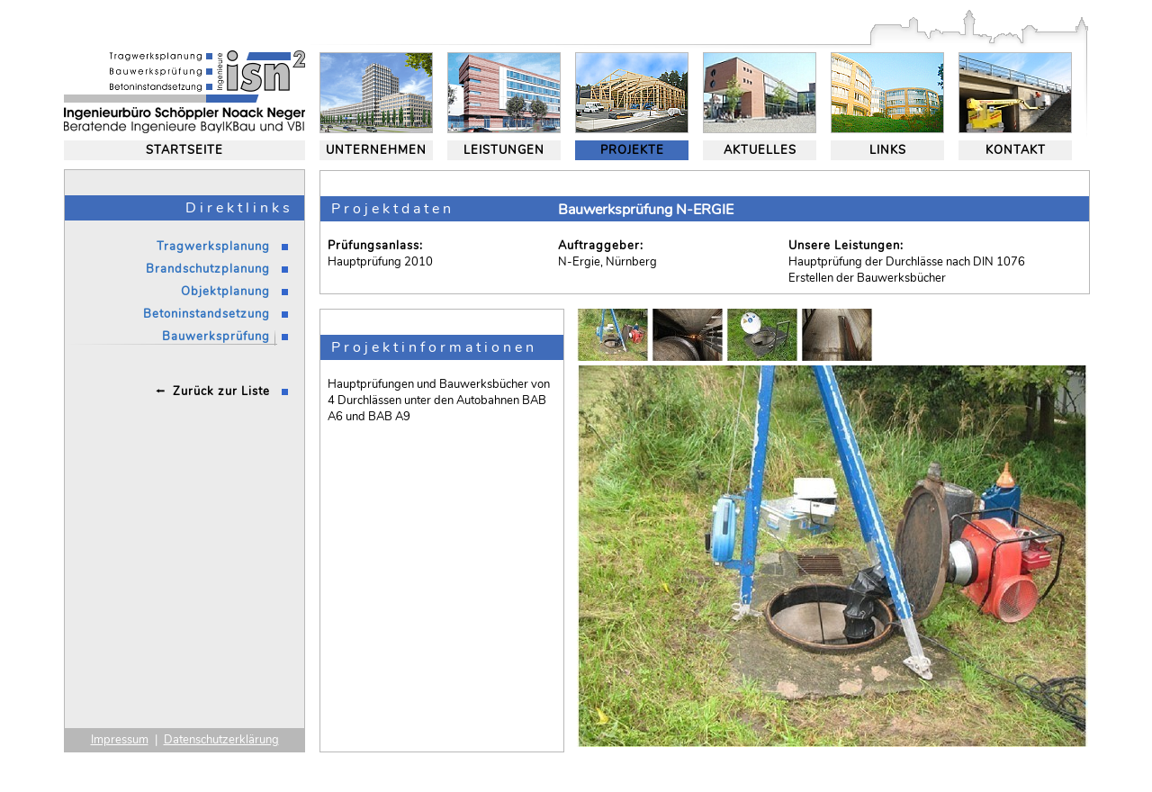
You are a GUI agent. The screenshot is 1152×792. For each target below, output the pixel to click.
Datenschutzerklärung (221, 740)
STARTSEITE (184, 150)
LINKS (887, 150)
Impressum (119, 740)
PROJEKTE (632, 150)
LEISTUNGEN (504, 150)
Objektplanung (225, 292)
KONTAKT (1016, 150)
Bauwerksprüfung (216, 336)
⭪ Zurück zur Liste (213, 391)
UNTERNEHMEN (376, 150)
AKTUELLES (760, 150)
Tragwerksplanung (213, 246)
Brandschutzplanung (208, 269)
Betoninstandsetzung (206, 314)
